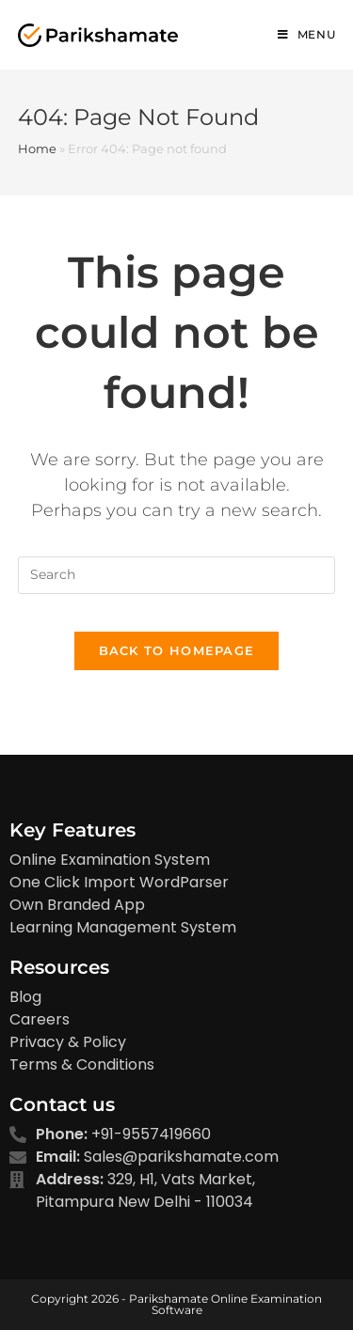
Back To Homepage (177, 650)
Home (37, 148)
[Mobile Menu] (307, 35)
